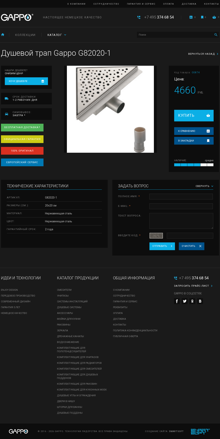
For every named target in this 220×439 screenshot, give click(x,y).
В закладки (186, 140)
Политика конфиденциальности (135, 330)
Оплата (168, 4)
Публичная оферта (125, 336)
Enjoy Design (9, 289)
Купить (186, 115)
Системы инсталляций (72, 301)
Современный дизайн (15, 301)
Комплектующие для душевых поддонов (77, 376)
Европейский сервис (22, 162)
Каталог (54, 35)
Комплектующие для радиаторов (79, 362)
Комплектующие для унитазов (78, 357)
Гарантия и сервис (141, 4)
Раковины (63, 324)
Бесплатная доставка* (22, 127)
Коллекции (25, 35)
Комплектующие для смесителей (79, 368)
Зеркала (62, 330)
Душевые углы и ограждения (76, 395)
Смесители (64, 289)
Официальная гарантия (22, 139)
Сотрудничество (106, 4)
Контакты (211, 4)
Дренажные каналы (70, 336)
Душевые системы (69, 307)
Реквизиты (120, 307)
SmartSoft (176, 431)
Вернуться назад (201, 53)
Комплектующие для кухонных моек (82, 389)
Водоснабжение (68, 342)
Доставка (189, 4)
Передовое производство (18, 295)
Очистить (188, 246)
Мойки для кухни (68, 318)
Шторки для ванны (69, 407)
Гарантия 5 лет (10, 307)
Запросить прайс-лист (191, 285)
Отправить (159, 246)
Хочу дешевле (18, 81)
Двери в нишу (66, 401)
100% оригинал (22, 150)
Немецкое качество (14, 313)
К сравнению (186, 131)
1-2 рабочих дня (32, 98)
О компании (76, 4)
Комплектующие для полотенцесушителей (71, 349)
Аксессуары (65, 313)
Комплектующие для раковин (77, 383)
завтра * (32, 114)
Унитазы (63, 295)
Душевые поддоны (70, 412)
